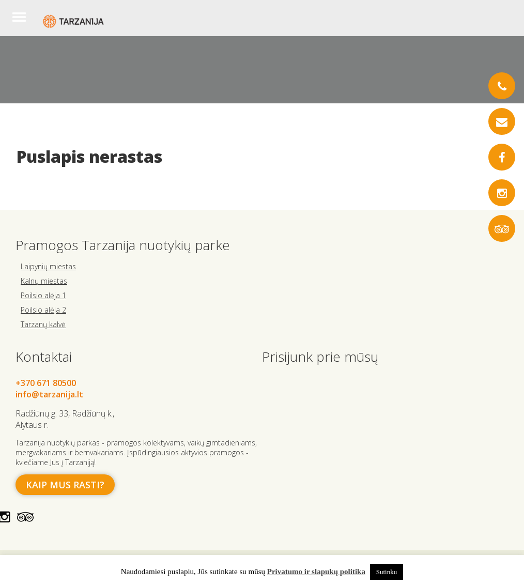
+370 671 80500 (46, 383)
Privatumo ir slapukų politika (316, 571)
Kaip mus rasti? (65, 485)
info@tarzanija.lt (49, 394)
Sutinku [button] (386, 572)
